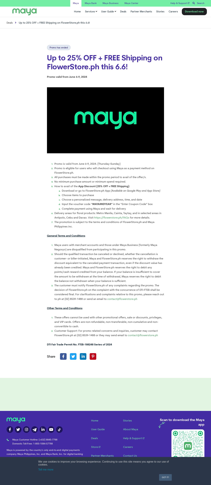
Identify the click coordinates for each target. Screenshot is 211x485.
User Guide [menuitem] (98, 429)
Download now (194, 11)
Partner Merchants (141, 11)
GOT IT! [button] (165, 477)
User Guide (108, 11)
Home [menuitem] (94, 420)
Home (77, 11)
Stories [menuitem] (127, 420)
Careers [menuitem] (128, 447)
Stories (160, 11)
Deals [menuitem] (94, 438)
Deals (123, 11)
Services (91, 11)
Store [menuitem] (95, 447)
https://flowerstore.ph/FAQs (111, 217)
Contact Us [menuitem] (130, 455)
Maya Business (111, 3)
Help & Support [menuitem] (133, 438)
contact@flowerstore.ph (122, 299)
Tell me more (45, 469)
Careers (173, 11)
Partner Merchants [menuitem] (102, 455)
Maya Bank (91, 3)
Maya (76, 3)
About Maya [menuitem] (130, 429)
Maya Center (131, 3)
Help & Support (179, 3)
